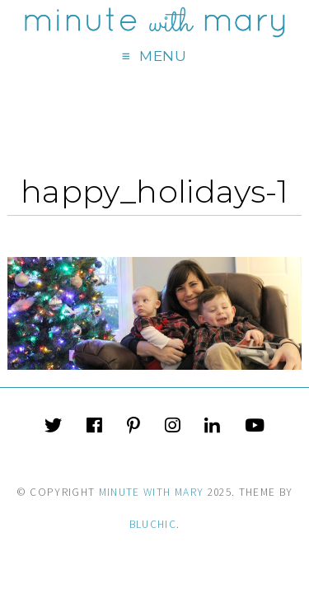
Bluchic (152, 524)
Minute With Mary (151, 492)
